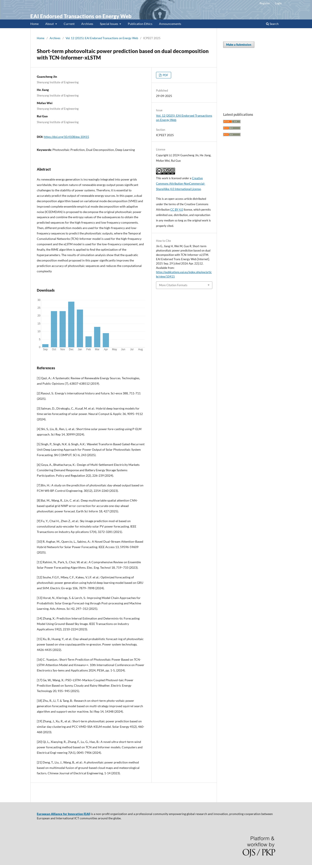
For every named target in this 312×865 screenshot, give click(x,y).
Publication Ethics (140, 24)
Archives (87, 24)
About (49, 24)
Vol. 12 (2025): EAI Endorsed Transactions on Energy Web (102, 38)
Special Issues (109, 24)
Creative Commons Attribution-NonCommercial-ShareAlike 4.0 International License (180, 183)
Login (278, 3)
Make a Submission (238, 44)
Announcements (170, 24)
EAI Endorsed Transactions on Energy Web (81, 16)
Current (69, 24)
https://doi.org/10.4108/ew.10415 (66, 137)
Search (272, 24)
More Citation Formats (173, 285)
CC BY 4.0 (176, 209)
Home (34, 24)
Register (265, 3)
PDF (165, 75)
